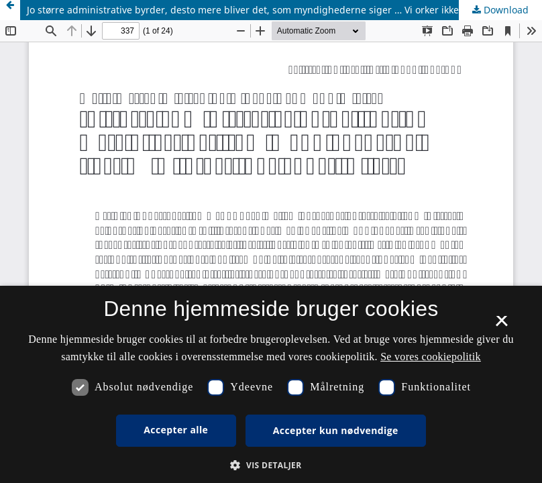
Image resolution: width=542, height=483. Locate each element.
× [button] (501, 325)
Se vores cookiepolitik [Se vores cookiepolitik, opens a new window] (430, 356)
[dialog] (271, 384)
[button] (270, 465)
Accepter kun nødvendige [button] (335, 430)
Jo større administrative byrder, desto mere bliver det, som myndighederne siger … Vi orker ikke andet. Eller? (272, 9)
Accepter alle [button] (176, 429)
